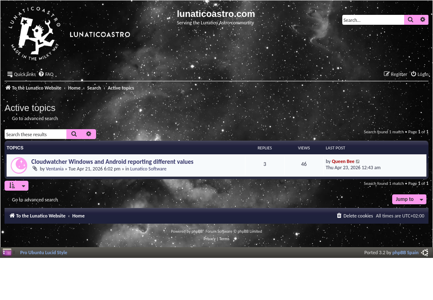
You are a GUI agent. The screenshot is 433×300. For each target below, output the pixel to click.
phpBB (197, 231)
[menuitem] (46, 74)
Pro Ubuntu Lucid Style (43, 252)
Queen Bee (343, 161)
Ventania (55, 168)
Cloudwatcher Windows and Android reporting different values (112, 161)
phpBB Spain (406, 252)
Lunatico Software (148, 168)
